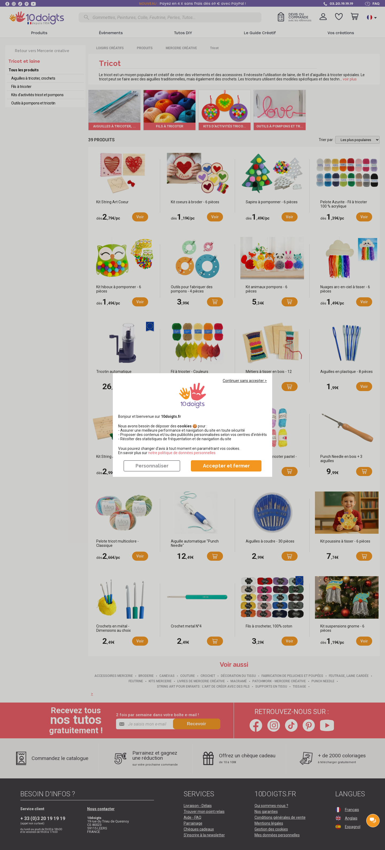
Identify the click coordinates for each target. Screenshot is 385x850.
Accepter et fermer (226, 466)
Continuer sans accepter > (245, 381)
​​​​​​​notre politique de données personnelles (181, 453)
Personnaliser (152, 466)
